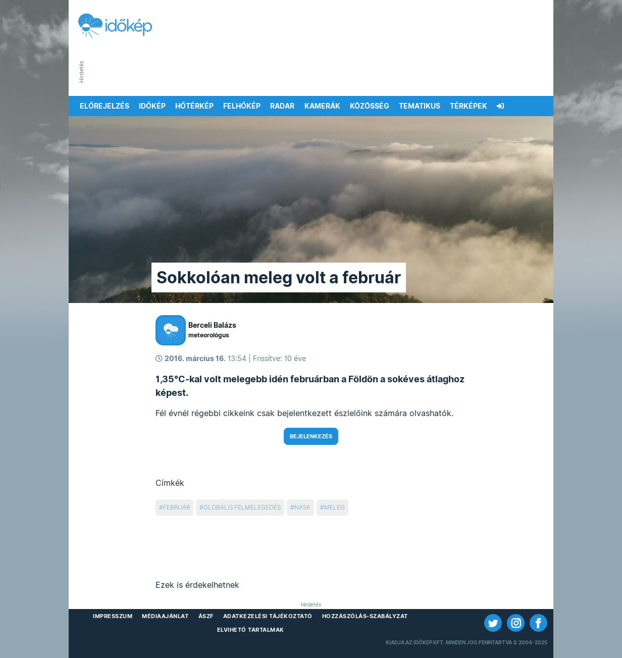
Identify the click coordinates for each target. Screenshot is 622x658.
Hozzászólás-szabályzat (365, 616)
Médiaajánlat (165, 616)
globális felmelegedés (242, 507)
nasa (302, 507)
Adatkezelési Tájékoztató (268, 616)
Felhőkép (242, 106)
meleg (334, 507)
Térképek (468, 106)
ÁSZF (206, 616)
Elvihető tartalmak (250, 629)
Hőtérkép (194, 106)
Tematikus (419, 106)
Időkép (152, 106)
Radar (282, 106)
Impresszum (112, 616)
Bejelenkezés (311, 436)
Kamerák (322, 106)
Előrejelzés (104, 106)
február (176, 507)
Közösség (369, 106)
